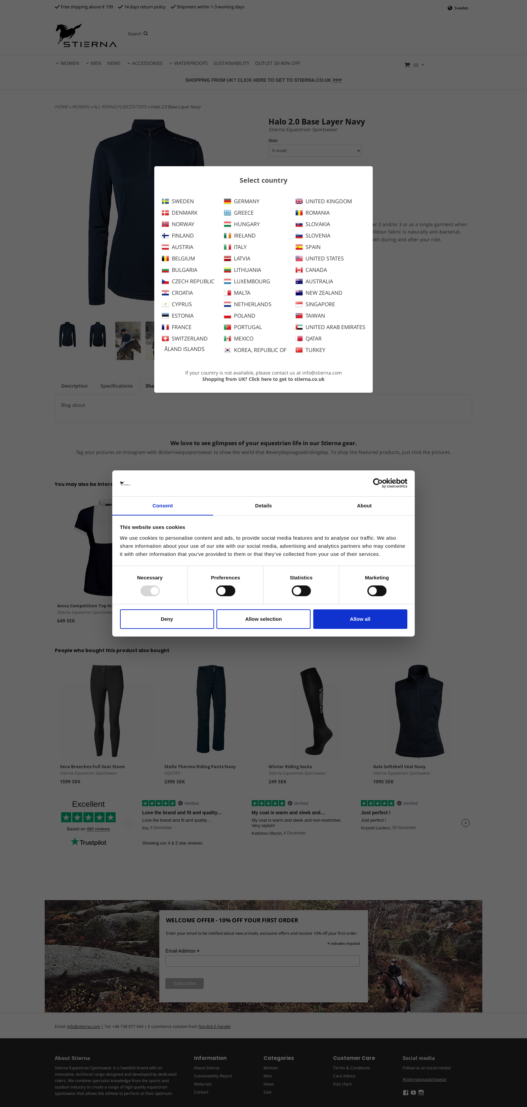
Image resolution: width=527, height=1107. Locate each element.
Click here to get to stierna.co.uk (287, 379)
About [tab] (364, 505)
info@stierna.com (322, 372)
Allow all (360, 619)
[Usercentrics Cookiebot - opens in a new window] (378, 483)
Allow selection (263, 619)
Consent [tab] (163, 505)
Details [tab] (263, 505)
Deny (167, 619)
